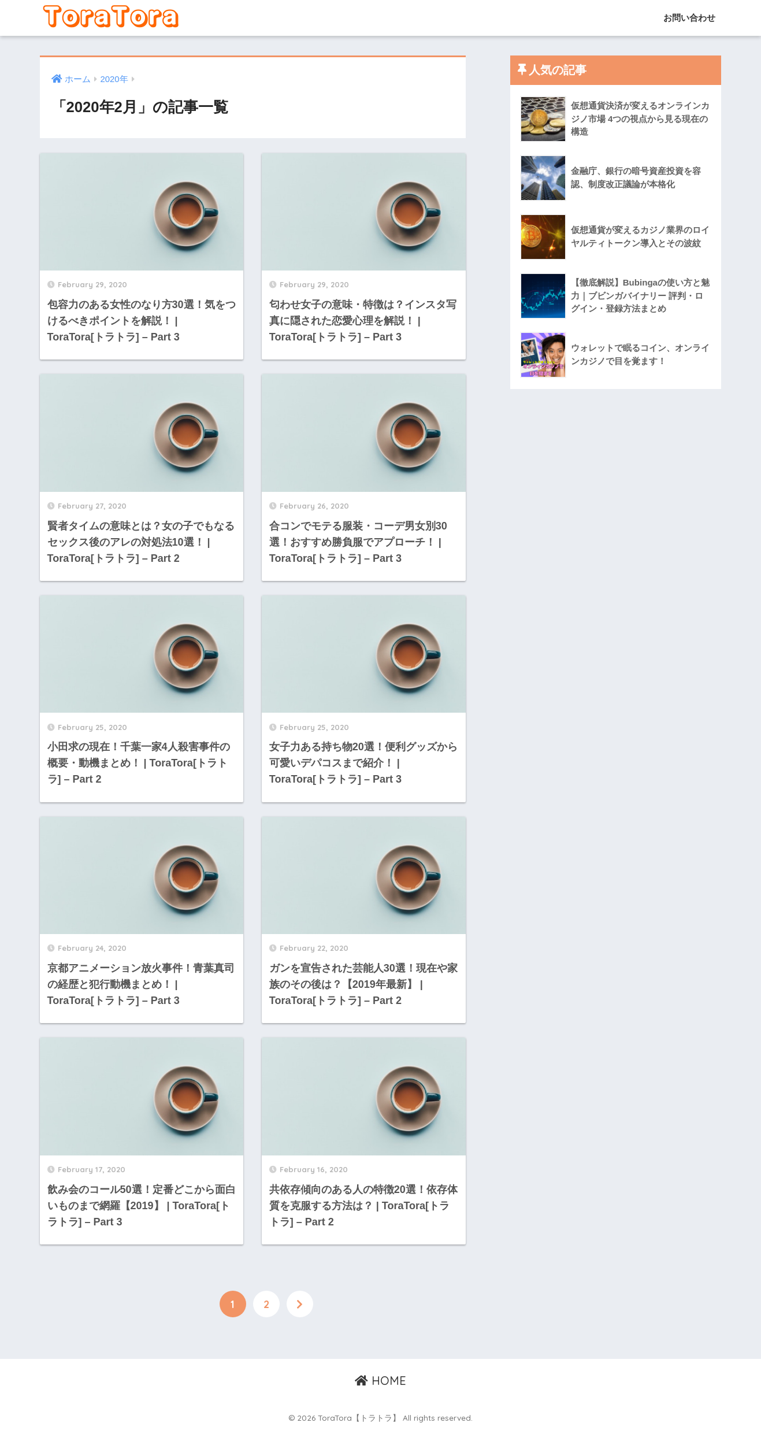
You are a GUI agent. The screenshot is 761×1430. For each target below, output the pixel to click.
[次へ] (300, 1304)
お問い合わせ (688, 18)
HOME (380, 1380)
